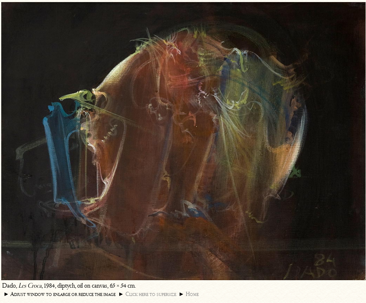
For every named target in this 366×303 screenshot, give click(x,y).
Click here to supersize (150, 294)
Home (192, 294)
